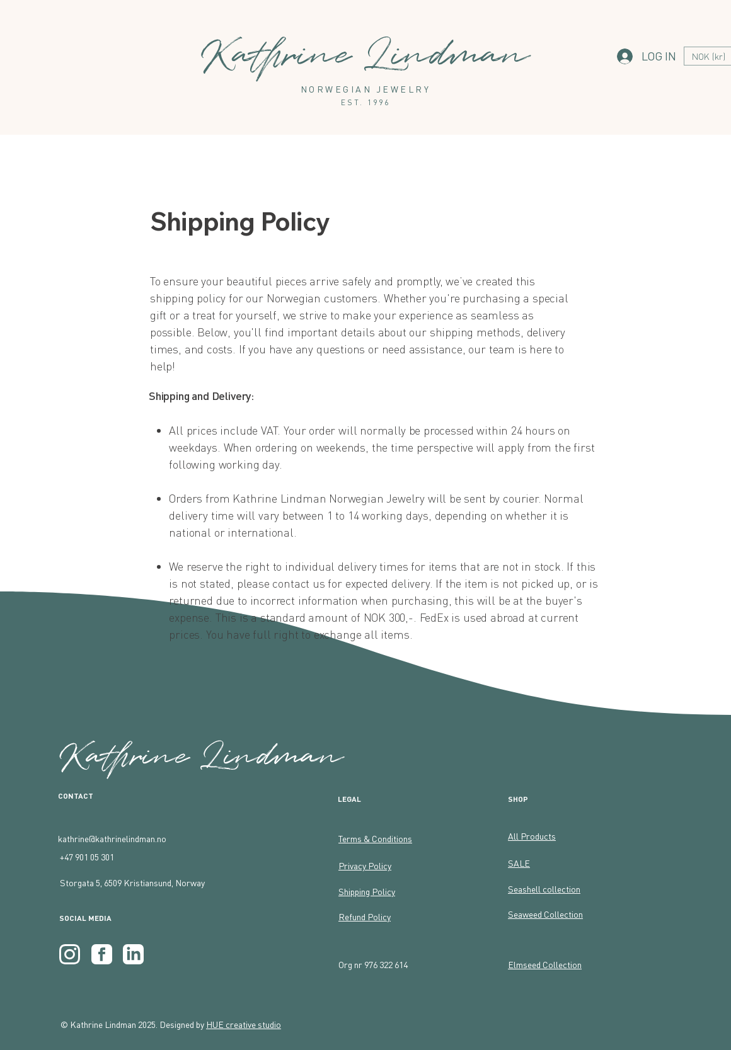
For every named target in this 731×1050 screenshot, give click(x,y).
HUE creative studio (243, 1024)
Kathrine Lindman (202, 756)
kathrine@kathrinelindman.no (112, 838)
